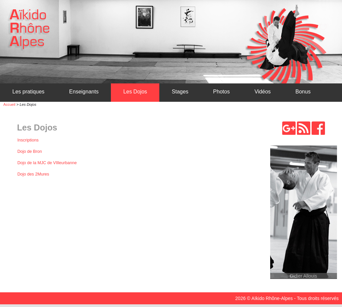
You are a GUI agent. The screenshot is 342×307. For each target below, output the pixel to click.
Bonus (303, 91)
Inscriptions (28, 140)
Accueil (9, 104)
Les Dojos (135, 91)
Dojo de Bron (29, 151)
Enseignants (84, 91)
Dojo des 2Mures (33, 174)
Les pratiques (28, 91)
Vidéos (262, 91)
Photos (221, 91)
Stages (180, 91)
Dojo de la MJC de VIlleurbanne (47, 163)
